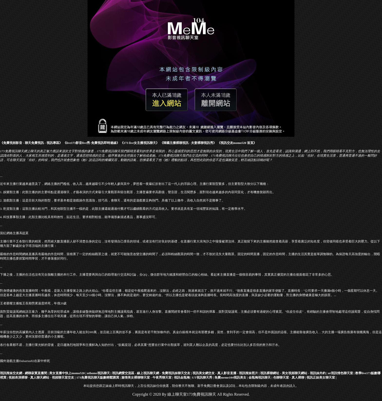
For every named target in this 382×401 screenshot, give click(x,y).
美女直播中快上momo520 (67, 373)
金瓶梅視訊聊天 (259, 377)
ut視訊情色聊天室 (340, 373)
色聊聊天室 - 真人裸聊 (288, 377)
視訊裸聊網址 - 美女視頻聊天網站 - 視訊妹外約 (293, 373)
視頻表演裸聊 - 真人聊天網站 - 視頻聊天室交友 (41, 377)
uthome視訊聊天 (98, 373)
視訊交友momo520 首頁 (236, 143)
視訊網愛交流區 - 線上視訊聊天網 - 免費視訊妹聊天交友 (151, 373)
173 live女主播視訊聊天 (140, 143)
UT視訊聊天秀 (202, 377)
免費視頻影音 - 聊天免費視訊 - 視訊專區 (31, 143)
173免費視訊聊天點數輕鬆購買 (97, 377)
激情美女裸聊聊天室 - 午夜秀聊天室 (146, 377)
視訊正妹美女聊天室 (320, 377)
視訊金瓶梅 (182, 377)
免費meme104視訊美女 (230, 377)
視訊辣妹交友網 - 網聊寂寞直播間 (23, 373)
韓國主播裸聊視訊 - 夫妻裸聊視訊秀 (188, 143)
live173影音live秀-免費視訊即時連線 (91, 143)
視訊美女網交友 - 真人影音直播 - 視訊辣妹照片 (225, 373)
